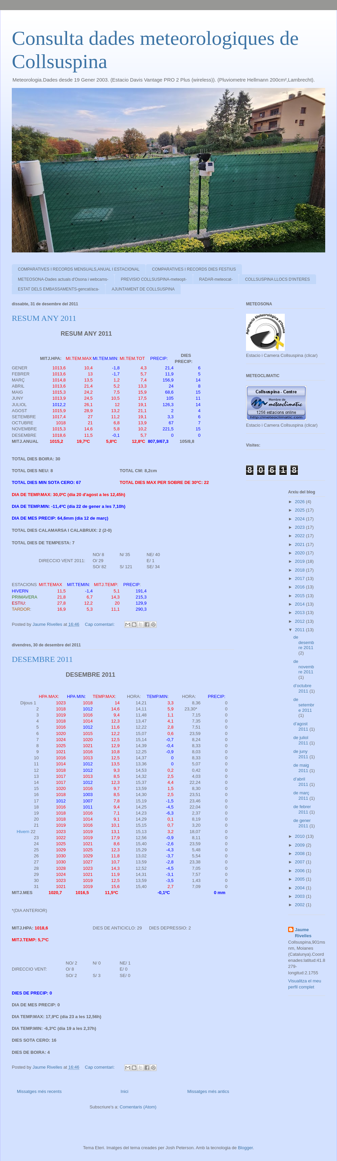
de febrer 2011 (302, 809)
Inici (124, 1091)
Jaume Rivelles (303, 932)
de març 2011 (302, 795)
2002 (300, 904)
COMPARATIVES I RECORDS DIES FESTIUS (194, 269)
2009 (300, 845)
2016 (300, 586)
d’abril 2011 (302, 781)
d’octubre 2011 (302, 688)
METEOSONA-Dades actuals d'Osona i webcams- (63, 279)
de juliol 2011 (302, 740)
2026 (300, 501)
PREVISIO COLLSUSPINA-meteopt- (153, 279)
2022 (300, 535)
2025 (300, 510)
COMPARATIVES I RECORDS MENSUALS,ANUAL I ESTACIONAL (79, 269)
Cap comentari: (100, 624)
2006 (300, 870)
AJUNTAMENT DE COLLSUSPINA (143, 289)
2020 (300, 552)
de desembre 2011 (304, 642)
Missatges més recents (39, 1091)
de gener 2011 (302, 823)
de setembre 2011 (304, 704)
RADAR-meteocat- (216, 279)
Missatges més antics (208, 1091)
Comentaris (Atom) (138, 1106)
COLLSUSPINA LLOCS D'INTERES (277, 279)
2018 (300, 570)
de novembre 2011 (304, 666)
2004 (300, 887)
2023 (300, 527)
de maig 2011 (302, 768)
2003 (300, 896)
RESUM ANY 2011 (44, 318)
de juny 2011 (302, 754)
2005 (300, 879)
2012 (300, 621)
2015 (300, 595)
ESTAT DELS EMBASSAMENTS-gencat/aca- (58, 289)
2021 (300, 544)
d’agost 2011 (302, 726)
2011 (300, 629)
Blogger (245, 1147)
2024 (300, 518)
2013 (300, 612)
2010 (300, 836)
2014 (300, 604)
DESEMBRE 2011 (42, 659)
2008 (300, 853)
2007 (300, 861)
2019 (300, 561)
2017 (300, 578)
